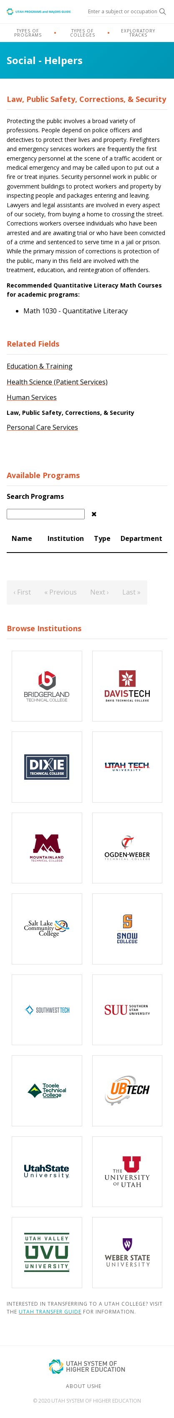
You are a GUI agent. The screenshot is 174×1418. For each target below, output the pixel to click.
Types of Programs (28, 33)
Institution (66, 538)
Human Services (32, 397)
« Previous (60, 592)
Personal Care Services (42, 427)
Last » (131, 592)
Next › (99, 592)
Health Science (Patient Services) (57, 382)
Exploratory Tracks (138, 33)
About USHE (83, 1386)
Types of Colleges (82, 33)
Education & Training (40, 366)
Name (22, 538)
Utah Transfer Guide (50, 1311)
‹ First (22, 592)
